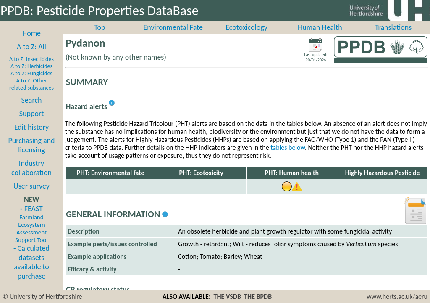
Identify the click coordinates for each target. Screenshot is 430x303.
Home (31, 42)
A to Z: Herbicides (31, 75)
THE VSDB (227, 296)
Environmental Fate (172, 36)
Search (31, 109)
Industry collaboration (31, 177)
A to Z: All (31, 56)
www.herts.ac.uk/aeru (397, 296)
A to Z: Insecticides (31, 68)
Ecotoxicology (246, 36)
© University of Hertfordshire (42, 296)
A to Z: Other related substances (31, 93)
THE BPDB (258, 296)
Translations (393, 36)
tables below (287, 157)
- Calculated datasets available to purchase (31, 271)
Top (99, 36)
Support (31, 123)
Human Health (320, 36)
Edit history (31, 136)
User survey (31, 195)
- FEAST (31, 233)
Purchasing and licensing (31, 154)
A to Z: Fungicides (31, 82)
